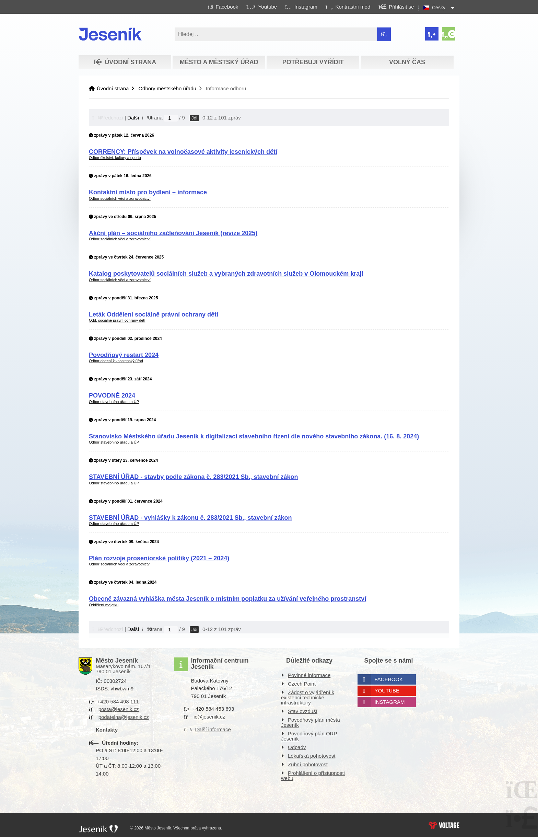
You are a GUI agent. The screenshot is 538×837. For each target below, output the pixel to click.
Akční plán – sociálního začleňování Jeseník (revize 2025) (173, 233)
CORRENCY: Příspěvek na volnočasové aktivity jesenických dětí (183, 151)
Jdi (194, 118)
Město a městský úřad (218, 62)
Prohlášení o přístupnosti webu (313, 775)
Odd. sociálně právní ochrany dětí (117, 320)
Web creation (444, 825)
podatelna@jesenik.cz (123, 717)
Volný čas (407, 62)
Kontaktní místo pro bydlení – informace (148, 192)
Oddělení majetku (103, 605)
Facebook (389, 679)
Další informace (213, 729)
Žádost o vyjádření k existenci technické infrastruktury (307, 697)
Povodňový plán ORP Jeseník (309, 736)
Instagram (390, 702)
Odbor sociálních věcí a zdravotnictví (120, 198)
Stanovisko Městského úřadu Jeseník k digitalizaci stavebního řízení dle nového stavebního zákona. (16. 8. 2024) (255, 436)
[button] (348, 6)
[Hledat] (384, 34)
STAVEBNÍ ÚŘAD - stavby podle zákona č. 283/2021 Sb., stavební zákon (193, 476)
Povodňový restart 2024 (124, 355)
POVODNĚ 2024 (112, 395)
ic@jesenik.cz (209, 717)
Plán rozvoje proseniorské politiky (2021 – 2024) (159, 558)
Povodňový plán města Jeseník (310, 722)
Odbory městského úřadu (167, 88)
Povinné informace (309, 675)
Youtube (387, 690)
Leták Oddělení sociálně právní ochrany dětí (153, 314)
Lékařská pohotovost (311, 756)
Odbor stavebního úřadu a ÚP (114, 402)
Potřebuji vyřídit (313, 62)
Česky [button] (438, 7)
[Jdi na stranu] (171, 118)
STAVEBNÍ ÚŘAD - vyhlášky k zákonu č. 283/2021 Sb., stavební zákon (190, 517)
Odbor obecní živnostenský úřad (116, 361)
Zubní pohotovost (308, 764)
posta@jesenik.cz (118, 709)
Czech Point (302, 684)
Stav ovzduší (302, 711)
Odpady (297, 747)
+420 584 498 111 (118, 701)
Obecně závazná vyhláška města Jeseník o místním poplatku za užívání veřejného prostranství (227, 598)
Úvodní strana (110, 34)
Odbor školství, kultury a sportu (115, 158)
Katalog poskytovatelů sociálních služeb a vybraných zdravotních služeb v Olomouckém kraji (226, 273)
